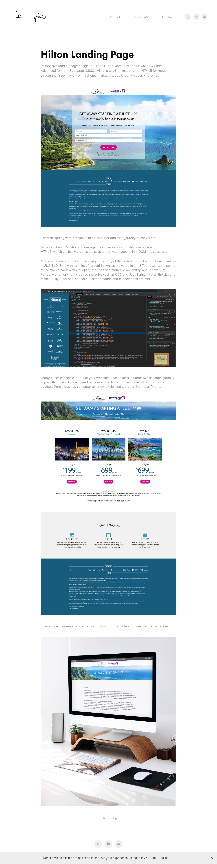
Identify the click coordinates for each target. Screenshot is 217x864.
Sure (152, 858)
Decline (163, 858)
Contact (168, 17)
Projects (115, 17)
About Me (141, 17)
